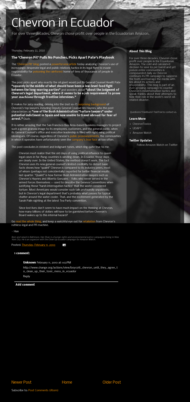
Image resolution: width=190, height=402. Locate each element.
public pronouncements (84, 136)
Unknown (29, 262)
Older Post (112, 382)
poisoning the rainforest (48, 71)
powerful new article (64, 64)
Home (67, 382)
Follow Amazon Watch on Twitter (157, 145)
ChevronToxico (142, 124)
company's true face (84, 139)
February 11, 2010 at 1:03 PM (54, 262)
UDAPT (137, 128)
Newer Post (22, 382)
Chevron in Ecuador (63, 23)
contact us (171, 112)
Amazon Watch (142, 132)
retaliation (89, 221)
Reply (26, 276)
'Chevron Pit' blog (28, 64)
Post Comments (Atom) (43, 390)
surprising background (92, 104)
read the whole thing (28, 221)
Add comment (25, 284)
